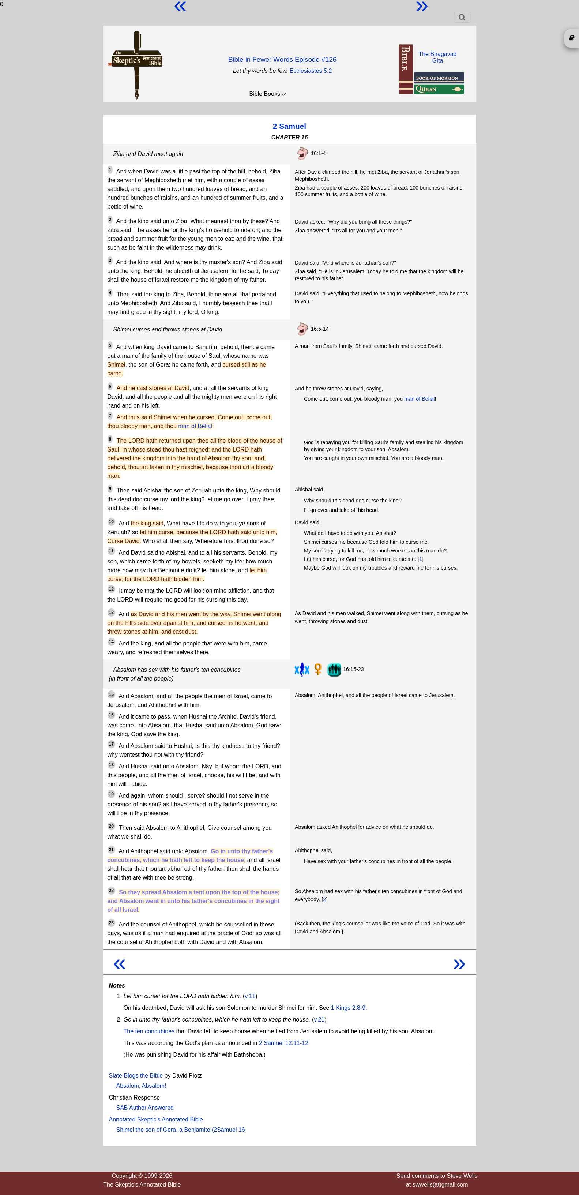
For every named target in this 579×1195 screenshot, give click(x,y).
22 (111, 890)
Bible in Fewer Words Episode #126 (282, 59)
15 (111, 694)
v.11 (250, 996)
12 (111, 589)
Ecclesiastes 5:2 (311, 71)
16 (111, 715)
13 (111, 612)
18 (111, 764)
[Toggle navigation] (462, 17)
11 (111, 551)
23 (111, 922)
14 (111, 641)
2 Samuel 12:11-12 (283, 1043)
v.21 (319, 1019)
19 (111, 794)
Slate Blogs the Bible (136, 1075)
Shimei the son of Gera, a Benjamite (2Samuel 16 (180, 1130)
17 (111, 744)
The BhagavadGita (437, 57)
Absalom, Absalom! (141, 1086)
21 (111, 849)
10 (111, 521)
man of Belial (195, 426)
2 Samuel (289, 126)
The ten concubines (149, 1031)
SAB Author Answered (145, 1108)
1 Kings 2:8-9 (348, 1008)
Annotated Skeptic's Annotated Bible (156, 1119)
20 (111, 826)
